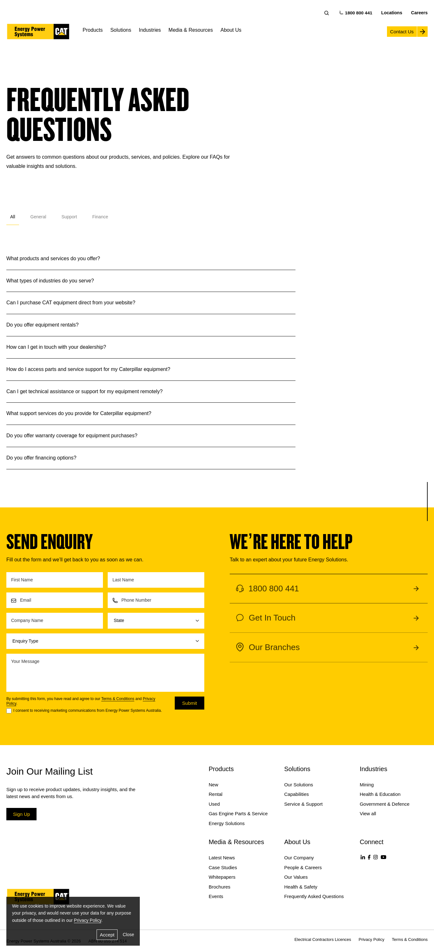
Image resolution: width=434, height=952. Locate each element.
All (12, 216)
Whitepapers (222, 877)
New (213, 784)
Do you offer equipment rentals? (42, 324)
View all (368, 813)
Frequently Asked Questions (314, 896)
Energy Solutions (227, 823)
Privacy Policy (87, 920)
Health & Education (380, 794)
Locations (391, 12)
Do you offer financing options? (41, 457)
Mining (367, 784)
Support (69, 216)
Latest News (222, 857)
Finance (100, 216)
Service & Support (303, 804)
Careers (419, 12)
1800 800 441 (355, 12)
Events (216, 896)
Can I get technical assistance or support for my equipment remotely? (84, 391)
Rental (215, 794)
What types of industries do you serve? (50, 280)
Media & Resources (190, 30)
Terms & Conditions (117, 699)
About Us (230, 30)
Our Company (299, 857)
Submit (189, 703)
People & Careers (303, 867)
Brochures (219, 886)
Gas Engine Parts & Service (238, 813)
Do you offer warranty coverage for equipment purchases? (71, 435)
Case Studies (223, 867)
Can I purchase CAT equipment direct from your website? (70, 302)
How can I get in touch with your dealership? (56, 347)
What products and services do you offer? (53, 258)
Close (128, 934)
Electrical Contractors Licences (323, 939)
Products (93, 30)
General (38, 216)
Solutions (120, 30)
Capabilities (296, 794)
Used (214, 804)
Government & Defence (385, 804)
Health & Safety (300, 886)
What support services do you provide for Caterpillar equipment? (78, 413)
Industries (150, 30)
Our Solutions (298, 784)
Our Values (296, 877)
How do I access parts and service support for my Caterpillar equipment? (88, 369)
